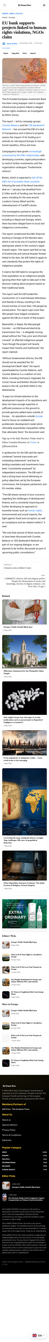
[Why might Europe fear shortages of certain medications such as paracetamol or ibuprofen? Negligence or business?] (24, 698)
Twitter (33, 442)
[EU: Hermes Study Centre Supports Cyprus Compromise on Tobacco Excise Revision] (4, 1197)
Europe (5, 14)
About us (6, 1119)
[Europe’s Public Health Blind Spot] (24, 612)
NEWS (4, 1152)
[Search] (4, 5)
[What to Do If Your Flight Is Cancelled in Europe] (6, 957)
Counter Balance (10, 125)
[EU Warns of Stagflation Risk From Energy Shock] (6, 995)
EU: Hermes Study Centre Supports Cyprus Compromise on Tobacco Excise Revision (26, 1199)
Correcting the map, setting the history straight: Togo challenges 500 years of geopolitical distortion (24, 840)
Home (4, 17)
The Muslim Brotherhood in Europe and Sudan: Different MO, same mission (26, 981)
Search (33, 53)
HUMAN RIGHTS (8, 1169)
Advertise (6, 1140)
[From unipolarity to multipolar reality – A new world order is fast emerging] (24, 742)
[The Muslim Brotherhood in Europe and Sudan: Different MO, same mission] (6, 982)
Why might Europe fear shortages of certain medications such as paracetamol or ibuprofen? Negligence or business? (23, 719)
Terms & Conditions (11, 1135)
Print (25, 53)
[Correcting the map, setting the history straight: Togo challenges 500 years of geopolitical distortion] (24, 801)
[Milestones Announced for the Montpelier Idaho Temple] (24, 652)
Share (6, 53)
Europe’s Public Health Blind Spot (18, 627)
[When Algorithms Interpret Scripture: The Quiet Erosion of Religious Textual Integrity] (24, 865)
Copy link (15, 53)
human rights (35, 510)
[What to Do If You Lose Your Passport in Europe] (6, 970)
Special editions (9, 1124)
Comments (6, 48)
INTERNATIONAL (9, 1162)
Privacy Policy (8, 1129)
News (12, 14)
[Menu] (44, 5)
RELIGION (6, 1166)
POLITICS (6, 1159)
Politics (19, 14)
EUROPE (5, 1155)
